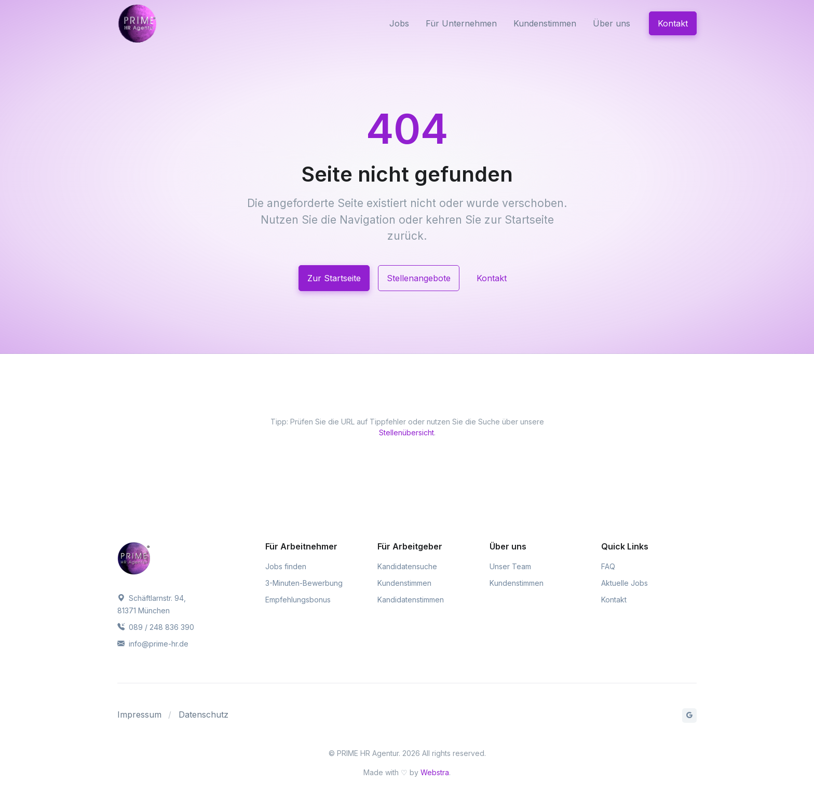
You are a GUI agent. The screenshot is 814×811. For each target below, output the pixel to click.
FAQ (608, 566)
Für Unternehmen (461, 23)
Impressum (139, 714)
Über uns (611, 23)
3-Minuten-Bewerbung (304, 583)
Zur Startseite (334, 278)
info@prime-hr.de (152, 643)
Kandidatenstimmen (410, 599)
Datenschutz (203, 714)
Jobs (399, 23)
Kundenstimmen (544, 23)
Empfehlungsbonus (298, 599)
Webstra (434, 772)
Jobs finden (285, 566)
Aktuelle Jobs (624, 583)
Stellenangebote (419, 278)
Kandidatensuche (407, 566)
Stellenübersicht (406, 432)
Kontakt (673, 23)
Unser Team (510, 566)
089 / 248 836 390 (155, 627)
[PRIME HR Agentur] (161, 23)
